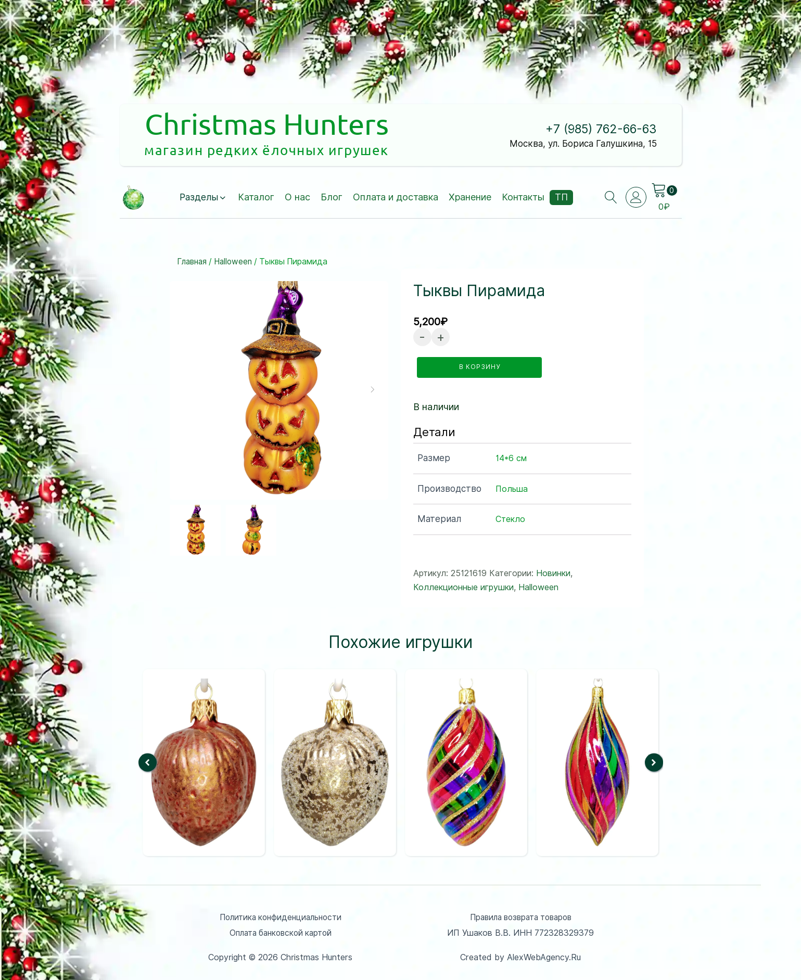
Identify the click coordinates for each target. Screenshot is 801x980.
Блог (332, 197)
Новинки (553, 572)
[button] (203, 198)
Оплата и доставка (396, 197)
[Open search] (610, 198)
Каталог (256, 197)
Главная (192, 262)
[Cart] (665, 190)
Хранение (470, 197)
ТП (561, 197)
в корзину (480, 367)
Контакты (523, 197)
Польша (511, 487)
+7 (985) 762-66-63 (596, 129)
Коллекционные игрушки (463, 586)
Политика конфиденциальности (280, 916)
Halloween (234, 262)
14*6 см (511, 457)
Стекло (510, 518)
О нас (298, 197)
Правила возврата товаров (520, 916)
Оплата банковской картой (280, 932)
